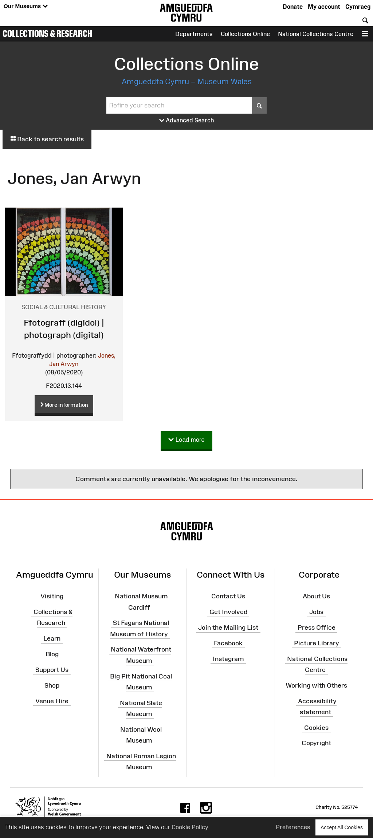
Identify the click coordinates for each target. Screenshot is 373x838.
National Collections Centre (315, 34)
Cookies (316, 727)
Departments (194, 34)
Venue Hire (51, 700)
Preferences (293, 827)
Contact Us (228, 596)
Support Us (51, 669)
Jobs (316, 611)
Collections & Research (47, 33)
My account (324, 6)
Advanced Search (186, 120)
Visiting (51, 596)
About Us (316, 596)
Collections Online (245, 34)
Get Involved (228, 611)
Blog (52, 654)
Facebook (228, 643)
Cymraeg (357, 6)
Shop (51, 685)
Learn (51, 638)
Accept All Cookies (342, 827)
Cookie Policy (190, 827)
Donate (293, 6)
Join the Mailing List (228, 627)
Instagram (228, 658)
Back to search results (47, 139)
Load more (186, 440)
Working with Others (316, 685)
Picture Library (316, 643)
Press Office (316, 627)
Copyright (316, 743)
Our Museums (26, 6)
